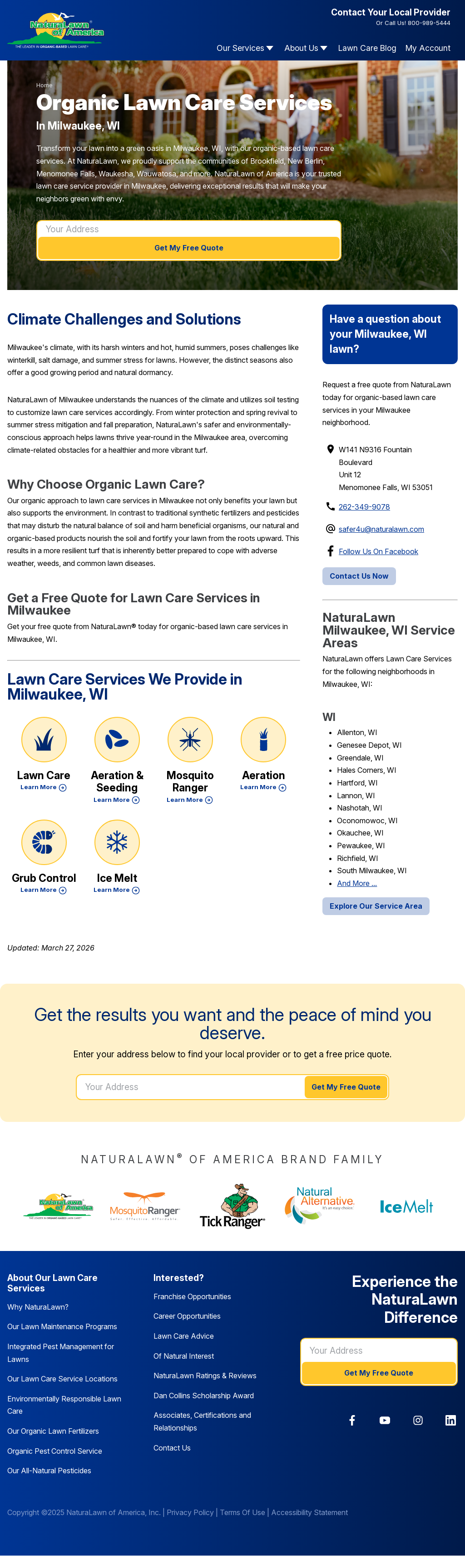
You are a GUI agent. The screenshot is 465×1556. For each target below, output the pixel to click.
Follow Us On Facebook (378, 551)
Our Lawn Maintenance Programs (62, 1326)
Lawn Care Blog (367, 48)
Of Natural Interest (183, 1356)
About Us (301, 48)
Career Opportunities (187, 1316)
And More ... (357, 883)
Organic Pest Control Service (54, 1451)
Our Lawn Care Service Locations (62, 1378)
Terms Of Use (242, 1512)
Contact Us (172, 1447)
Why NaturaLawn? (38, 1306)
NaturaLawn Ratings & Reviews (205, 1375)
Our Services (240, 48)
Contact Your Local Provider (390, 12)
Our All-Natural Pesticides (49, 1470)
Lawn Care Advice (183, 1336)
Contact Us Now (359, 575)
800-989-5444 (429, 22)
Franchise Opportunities (192, 1296)
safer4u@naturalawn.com (381, 529)
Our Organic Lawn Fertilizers (53, 1431)
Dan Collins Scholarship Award (203, 1395)
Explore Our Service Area (376, 906)
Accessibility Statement (309, 1512)
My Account (428, 48)
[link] (352, 1420)
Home (44, 85)
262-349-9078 (364, 506)
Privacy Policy (190, 1512)
